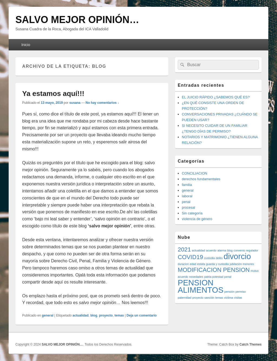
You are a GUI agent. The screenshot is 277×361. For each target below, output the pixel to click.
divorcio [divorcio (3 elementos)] (237, 256)
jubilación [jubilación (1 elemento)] (236, 264)
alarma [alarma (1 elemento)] (221, 250)
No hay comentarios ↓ (102, 103)
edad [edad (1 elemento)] (193, 264)
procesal (188, 207)
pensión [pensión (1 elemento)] (230, 291)
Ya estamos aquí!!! (53, 93)
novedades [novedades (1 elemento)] (196, 276)
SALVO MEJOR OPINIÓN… (77, 19)
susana (74, 103)
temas (119, 315)
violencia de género (197, 219)
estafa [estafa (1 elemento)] (201, 264)
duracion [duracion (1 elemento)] (183, 264)
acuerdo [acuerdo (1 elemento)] (211, 250)
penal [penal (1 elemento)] (227, 276)
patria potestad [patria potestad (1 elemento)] (213, 276)
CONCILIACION (194, 173)
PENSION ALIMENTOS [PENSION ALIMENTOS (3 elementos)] (200, 286)
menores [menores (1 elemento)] (248, 264)
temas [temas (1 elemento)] (219, 297)
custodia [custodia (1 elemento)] (209, 258)
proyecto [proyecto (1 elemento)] (197, 297)
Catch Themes (250, 344)
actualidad (80, 315)
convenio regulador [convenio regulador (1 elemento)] (246, 250)
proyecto (106, 315)
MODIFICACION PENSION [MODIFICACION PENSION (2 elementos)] (214, 269)
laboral (187, 196)
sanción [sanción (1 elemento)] (210, 297)
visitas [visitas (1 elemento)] (238, 297)
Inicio (25, 45)
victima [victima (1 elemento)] (228, 297)
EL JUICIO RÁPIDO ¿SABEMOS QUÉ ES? (216, 97)
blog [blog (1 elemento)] (230, 250)
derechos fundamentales (201, 179)
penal (186, 202)
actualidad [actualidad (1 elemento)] (198, 250)
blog (93, 315)
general (48, 315)
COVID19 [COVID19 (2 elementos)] (190, 257)
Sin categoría (192, 213)
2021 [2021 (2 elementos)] (184, 249)
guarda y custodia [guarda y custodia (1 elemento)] (217, 264)
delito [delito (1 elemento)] (219, 258)
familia (187, 185)
